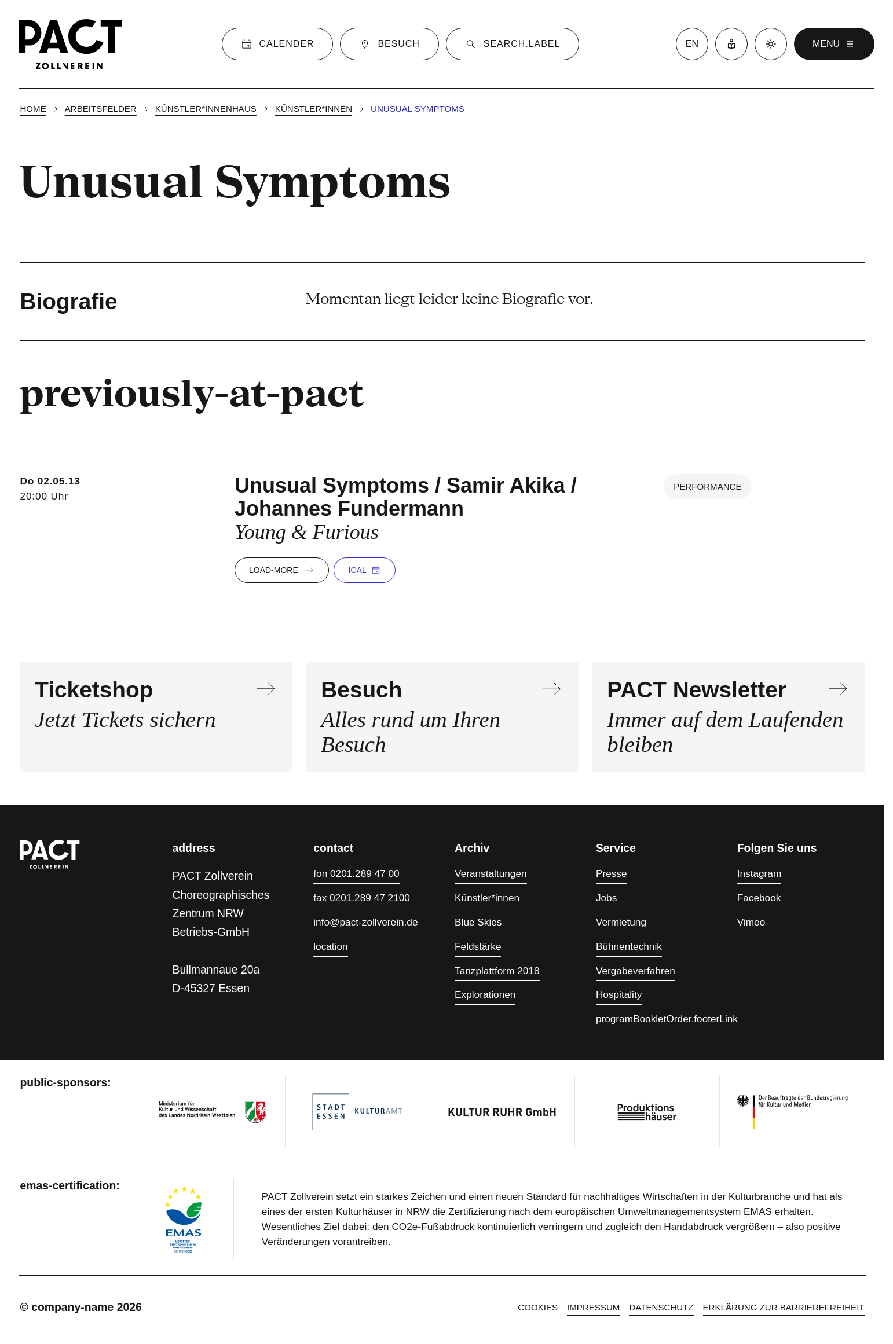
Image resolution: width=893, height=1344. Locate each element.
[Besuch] (389, 44)
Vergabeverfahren (635, 970)
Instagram (759, 873)
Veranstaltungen (490, 873)
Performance (707, 486)
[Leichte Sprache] (731, 44)
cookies (538, 1307)
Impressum (593, 1307)
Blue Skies (478, 922)
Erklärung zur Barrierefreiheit (784, 1307)
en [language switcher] (692, 44)
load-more (281, 570)
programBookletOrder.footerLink (667, 1018)
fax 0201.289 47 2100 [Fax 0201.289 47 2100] (361, 898)
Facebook (759, 898)
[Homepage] (71, 44)
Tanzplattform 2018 (497, 970)
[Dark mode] (771, 44)
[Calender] (278, 44)
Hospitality (619, 994)
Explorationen (485, 994)
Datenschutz (661, 1307)
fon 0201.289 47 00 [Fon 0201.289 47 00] (356, 873)
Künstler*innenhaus (206, 108)
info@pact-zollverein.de (365, 922)
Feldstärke (478, 946)
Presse (611, 873)
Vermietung (621, 922)
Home (33, 108)
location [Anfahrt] (330, 946)
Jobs (606, 898)
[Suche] (512, 44)
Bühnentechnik (629, 946)
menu (834, 44)
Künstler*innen (313, 108)
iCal (364, 570)
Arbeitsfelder (101, 108)
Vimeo (751, 922)
